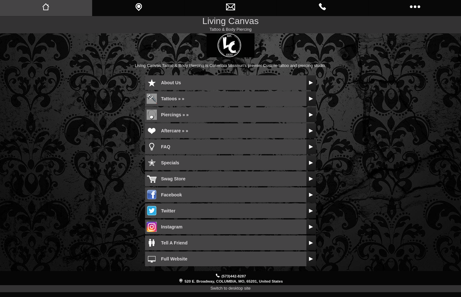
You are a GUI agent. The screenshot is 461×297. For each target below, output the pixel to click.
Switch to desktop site (230, 288)
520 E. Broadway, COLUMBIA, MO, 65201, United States (234, 281)
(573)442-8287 (234, 276)
